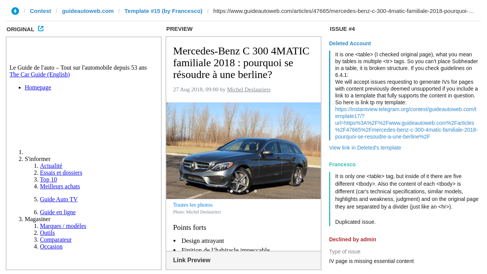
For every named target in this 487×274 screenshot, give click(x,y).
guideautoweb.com (88, 11)
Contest (40, 11)
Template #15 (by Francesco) (163, 11)
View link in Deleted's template (365, 148)
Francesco (342, 164)
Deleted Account (350, 43)
